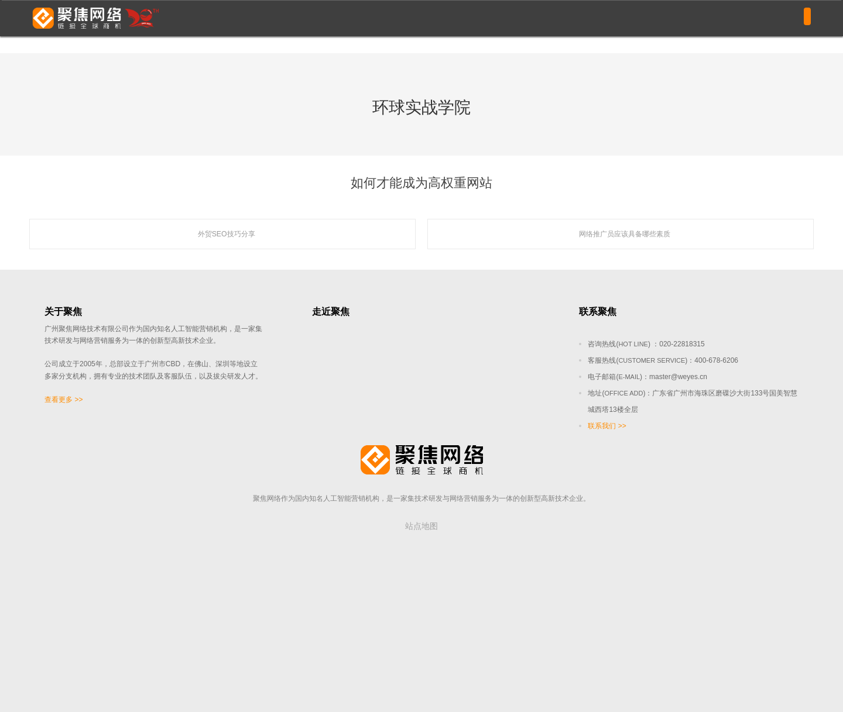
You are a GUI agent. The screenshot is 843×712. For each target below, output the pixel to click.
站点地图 (421, 526)
